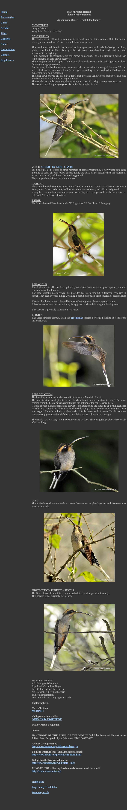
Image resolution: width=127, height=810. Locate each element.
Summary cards (40, 792)
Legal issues (7, 60)
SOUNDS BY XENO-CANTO (57, 167)
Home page (38, 781)
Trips (3, 33)
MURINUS (38, 711)
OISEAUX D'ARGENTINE (47, 719)
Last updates (8, 49)
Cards (4, 22)
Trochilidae (77, 317)
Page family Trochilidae (44, 787)
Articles (5, 28)
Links (4, 44)
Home (4, 12)
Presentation (7, 17)
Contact (5, 54)
